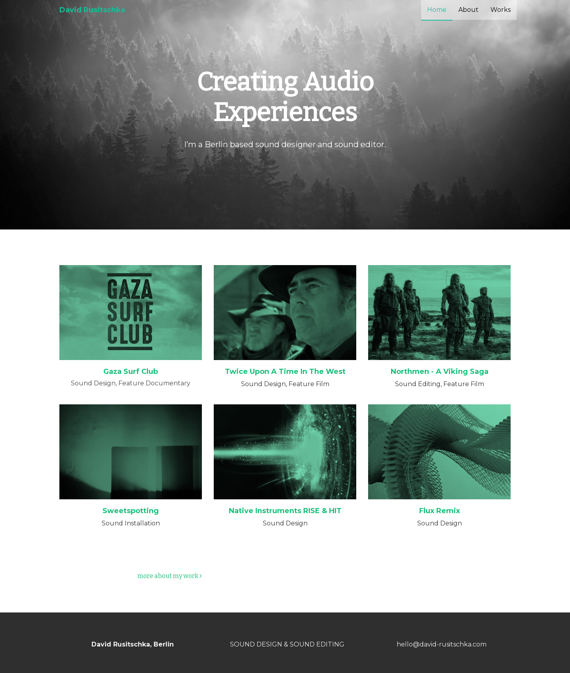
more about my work (169, 576)
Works (500, 9)
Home (436, 9)
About (468, 9)
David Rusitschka (92, 10)
